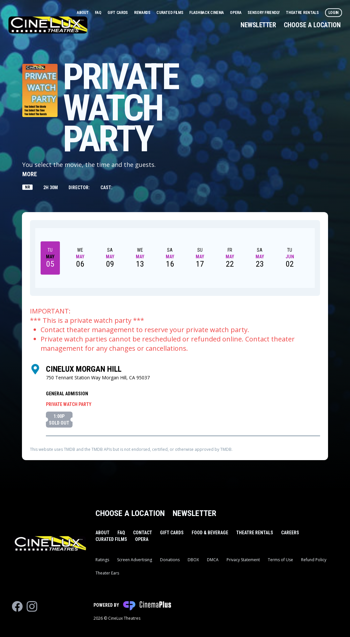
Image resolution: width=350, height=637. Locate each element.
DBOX (193, 560)
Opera (236, 12)
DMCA (213, 560)
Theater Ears (107, 573)
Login (333, 12)
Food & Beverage (210, 532)
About (83, 12)
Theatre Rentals (302, 12)
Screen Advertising (134, 560)
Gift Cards (118, 12)
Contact (142, 532)
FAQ (98, 12)
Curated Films (170, 12)
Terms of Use (280, 560)
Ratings (102, 560)
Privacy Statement (243, 560)
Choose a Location (312, 25)
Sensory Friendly (264, 12)
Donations (170, 560)
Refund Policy (313, 560)
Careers (290, 532)
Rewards (142, 12)
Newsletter (258, 25)
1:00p (59, 420)
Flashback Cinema (207, 12)
